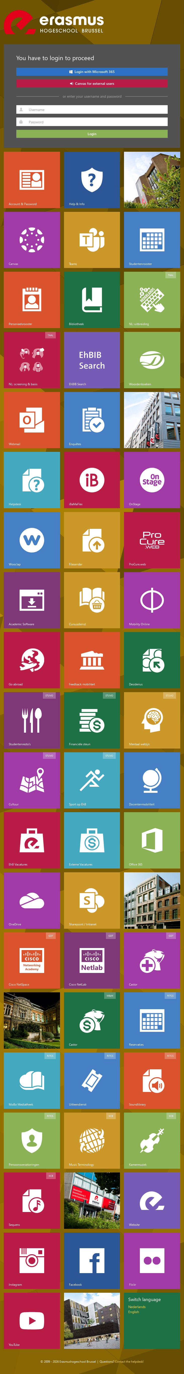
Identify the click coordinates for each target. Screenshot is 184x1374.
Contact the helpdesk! (129, 1361)
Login (92, 133)
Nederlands (137, 1306)
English (133, 1311)
